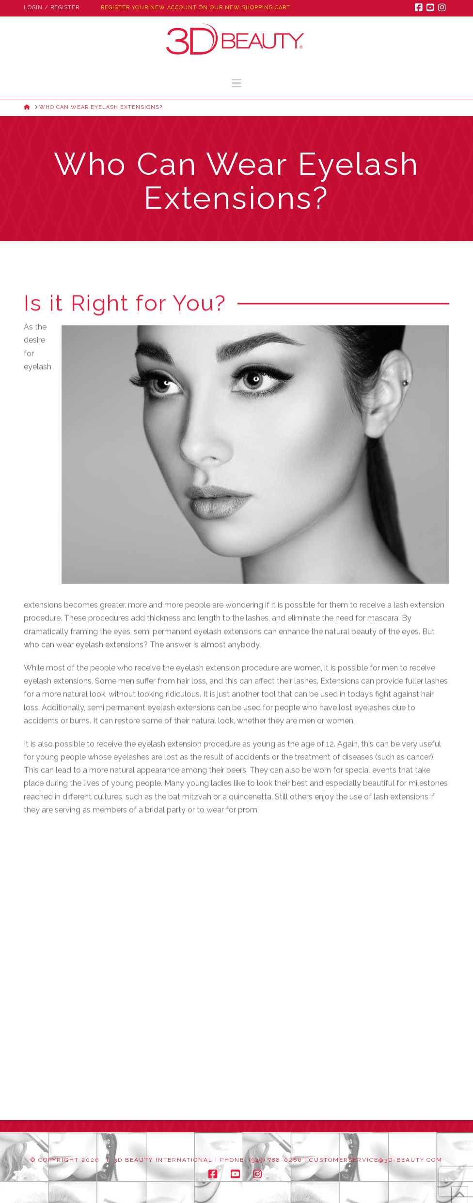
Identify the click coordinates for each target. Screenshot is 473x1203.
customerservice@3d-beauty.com (375, 1160)
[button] (236, 83)
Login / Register (51, 7)
